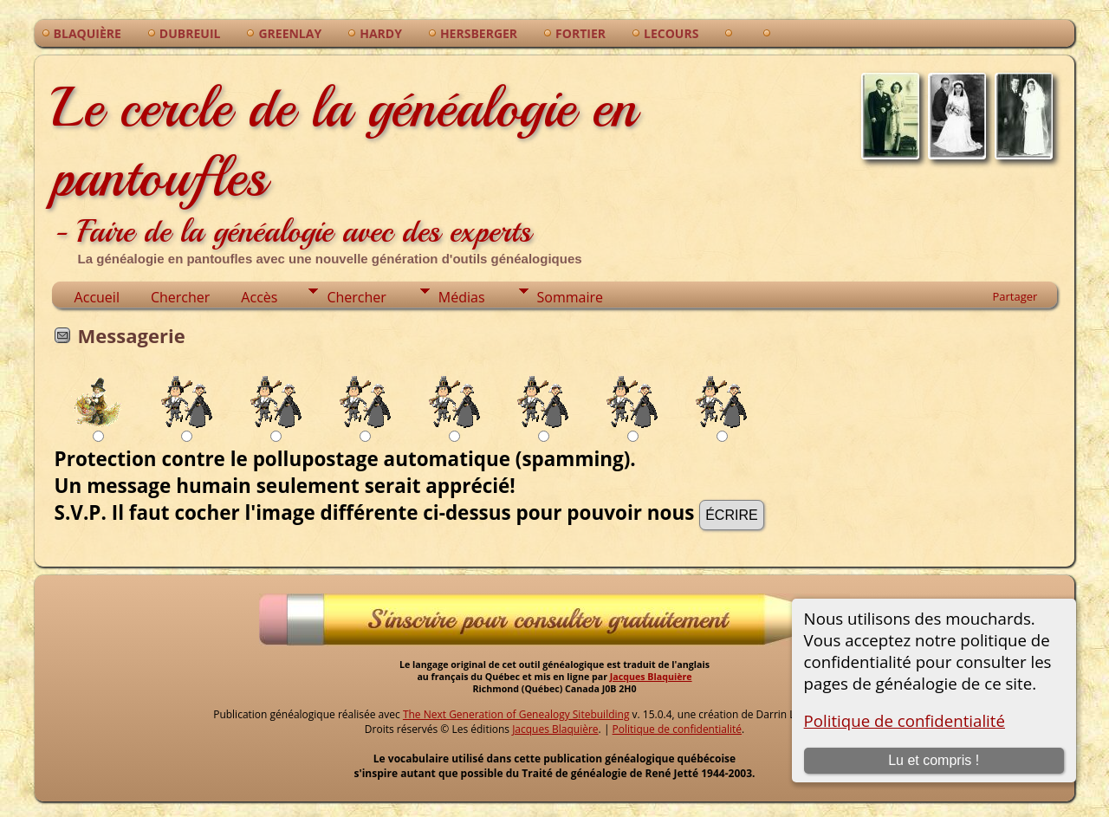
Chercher (180, 297)
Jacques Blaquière (651, 677)
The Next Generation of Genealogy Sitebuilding (516, 714)
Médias (461, 297)
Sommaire (570, 297)
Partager (1015, 296)
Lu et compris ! (933, 760)
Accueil (97, 297)
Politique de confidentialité (904, 720)
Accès (259, 297)
